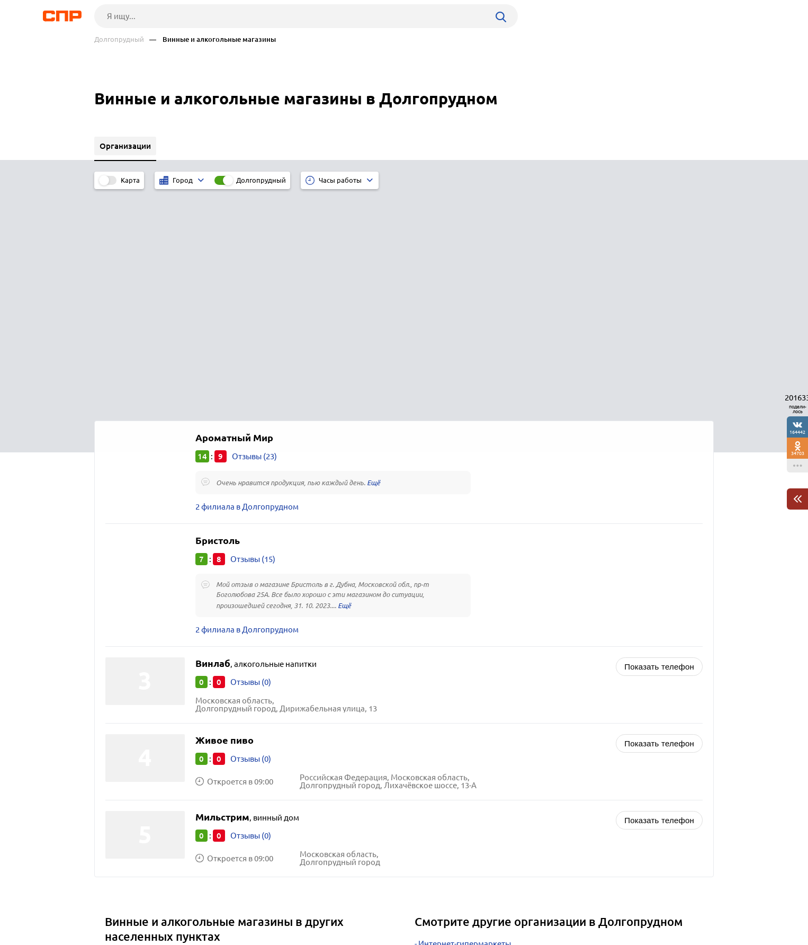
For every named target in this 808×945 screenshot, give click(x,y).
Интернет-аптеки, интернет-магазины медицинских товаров (531, 774)
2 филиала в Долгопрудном (247, 284)
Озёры (121, 789)
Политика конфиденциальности (236, 936)
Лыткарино (130, 736)
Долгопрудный (119, 39)
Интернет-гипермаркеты (464, 721)
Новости (179, 906)
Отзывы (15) (252, 336)
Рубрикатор (113, 906)
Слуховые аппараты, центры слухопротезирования (514, 761)
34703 (797, 453)
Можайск (126, 776)
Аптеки (431, 734)
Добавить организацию (666, 905)
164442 (797, 432)
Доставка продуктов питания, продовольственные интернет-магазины (551, 748)
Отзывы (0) (250, 459)
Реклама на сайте (254, 906)
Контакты (331, 906)
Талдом (123, 762)
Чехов (120, 749)
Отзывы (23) (254, 233)
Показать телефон (659, 444)
